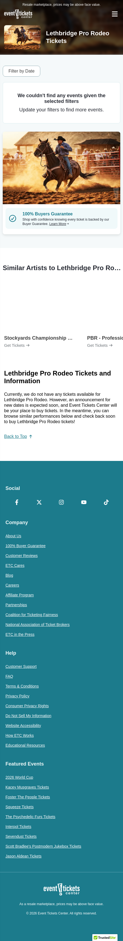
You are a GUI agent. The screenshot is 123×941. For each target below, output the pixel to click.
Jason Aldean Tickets (23, 856)
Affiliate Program (19, 595)
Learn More (59, 224)
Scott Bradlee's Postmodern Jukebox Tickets (43, 846)
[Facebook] (16, 503)
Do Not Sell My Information (28, 716)
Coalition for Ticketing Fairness (31, 615)
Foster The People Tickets (27, 797)
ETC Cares (14, 565)
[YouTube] (84, 503)
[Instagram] (61, 503)
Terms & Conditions (22, 686)
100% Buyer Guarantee (25, 546)
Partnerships (16, 605)
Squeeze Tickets (19, 807)
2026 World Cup (19, 777)
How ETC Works (19, 735)
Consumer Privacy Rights (27, 706)
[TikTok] (106, 503)
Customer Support (21, 666)
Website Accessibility (23, 725)
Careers (12, 585)
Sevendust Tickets (21, 836)
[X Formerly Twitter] (39, 503)
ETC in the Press (20, 634)
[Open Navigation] (115, 14)
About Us (13, 536)
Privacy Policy (17, 696)
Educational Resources (25, 745)
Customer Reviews (21, 555)
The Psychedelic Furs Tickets (30, 817)
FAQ (9, 676)
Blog (9, 575)
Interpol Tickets (18, 826)
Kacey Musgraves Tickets (27, 787)
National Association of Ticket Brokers (37, 624)
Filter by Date (21, 71)
